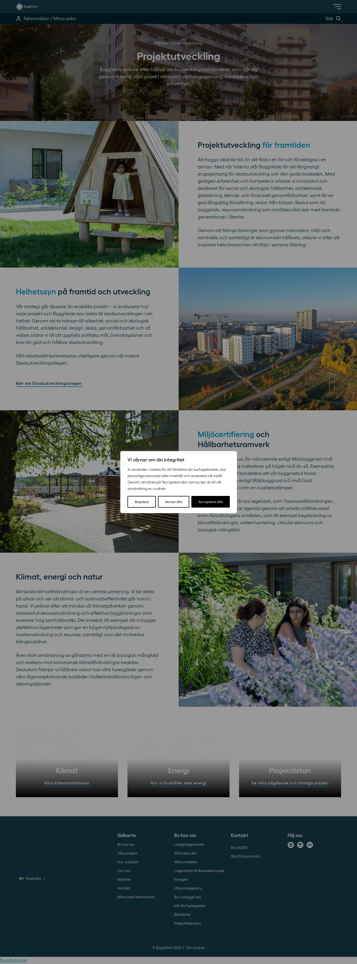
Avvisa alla (173, 502)
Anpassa (142, 502)
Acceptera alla (211, 502)
